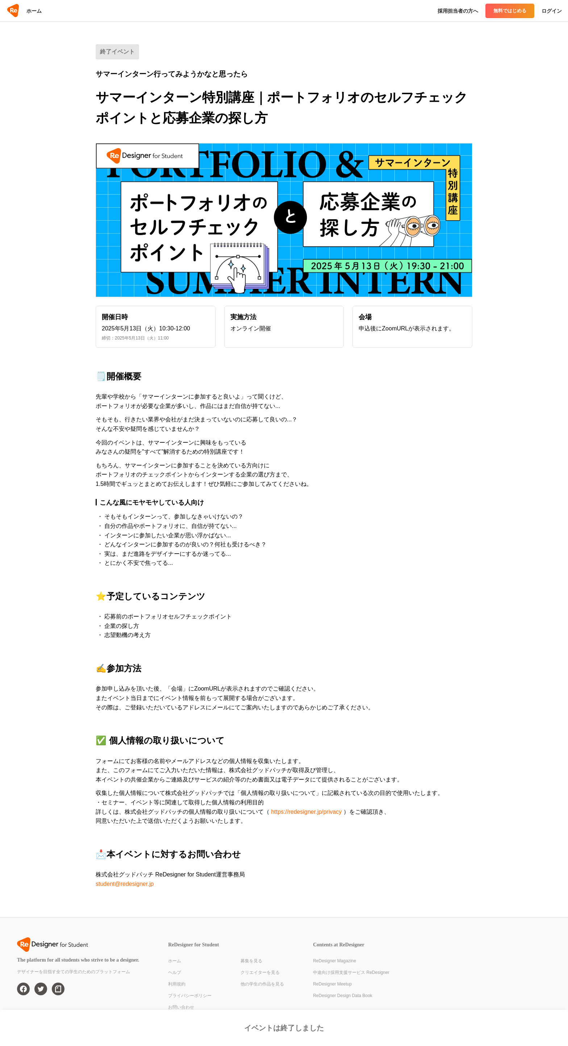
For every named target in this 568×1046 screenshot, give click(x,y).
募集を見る (251, 960)
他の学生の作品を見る (262, 984)
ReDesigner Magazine (334, 960)
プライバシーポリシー (190, 995)
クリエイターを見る (260, 972)
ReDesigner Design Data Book (342, 995)
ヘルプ (174, 972)
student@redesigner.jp (125, 884)
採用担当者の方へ (458, 11)
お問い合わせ (181, 1007)
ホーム (34, 11)
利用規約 (176, 984)
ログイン (552, 10)
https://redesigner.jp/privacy (306, 812)
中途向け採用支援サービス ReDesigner (351, 972)
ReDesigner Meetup (332, 984)
